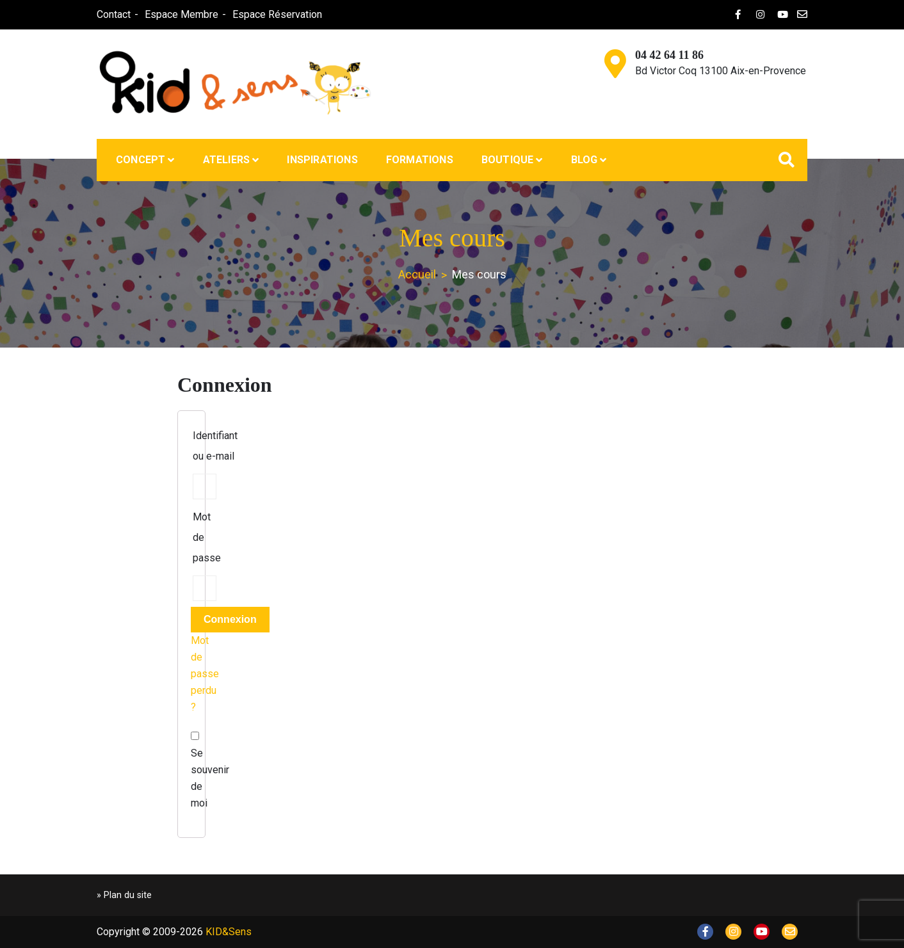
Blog (584, 160)
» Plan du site (124, 895)
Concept (140, 160)
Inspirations (322, 160)
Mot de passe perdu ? (205, 673)
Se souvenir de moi (191, 770)
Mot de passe (207, 537)
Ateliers (226, 160)
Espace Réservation (277, 14)
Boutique (507, 160)
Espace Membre (181, 14)
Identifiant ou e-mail (215, 446)
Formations (419, 160)
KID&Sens (229, 932)
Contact (114, 14)
